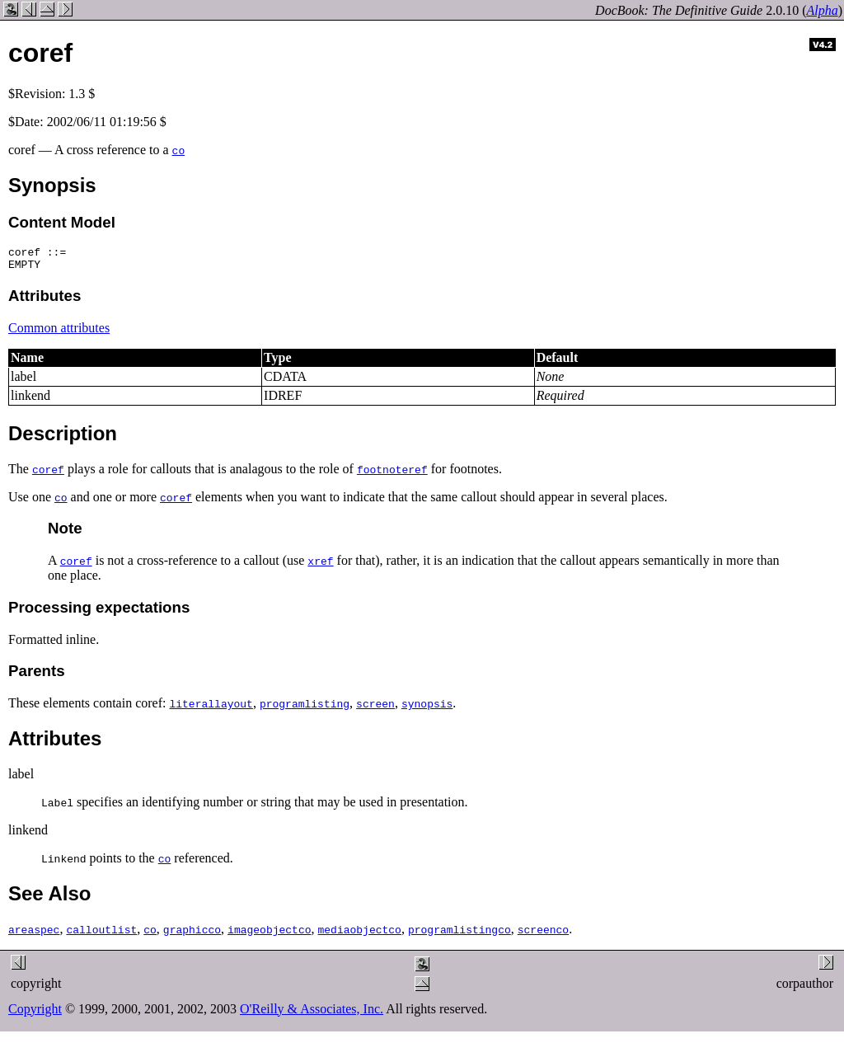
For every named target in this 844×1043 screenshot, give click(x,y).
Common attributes (59, 333)
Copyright (35, 1014)
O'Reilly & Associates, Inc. (311, 1014)
